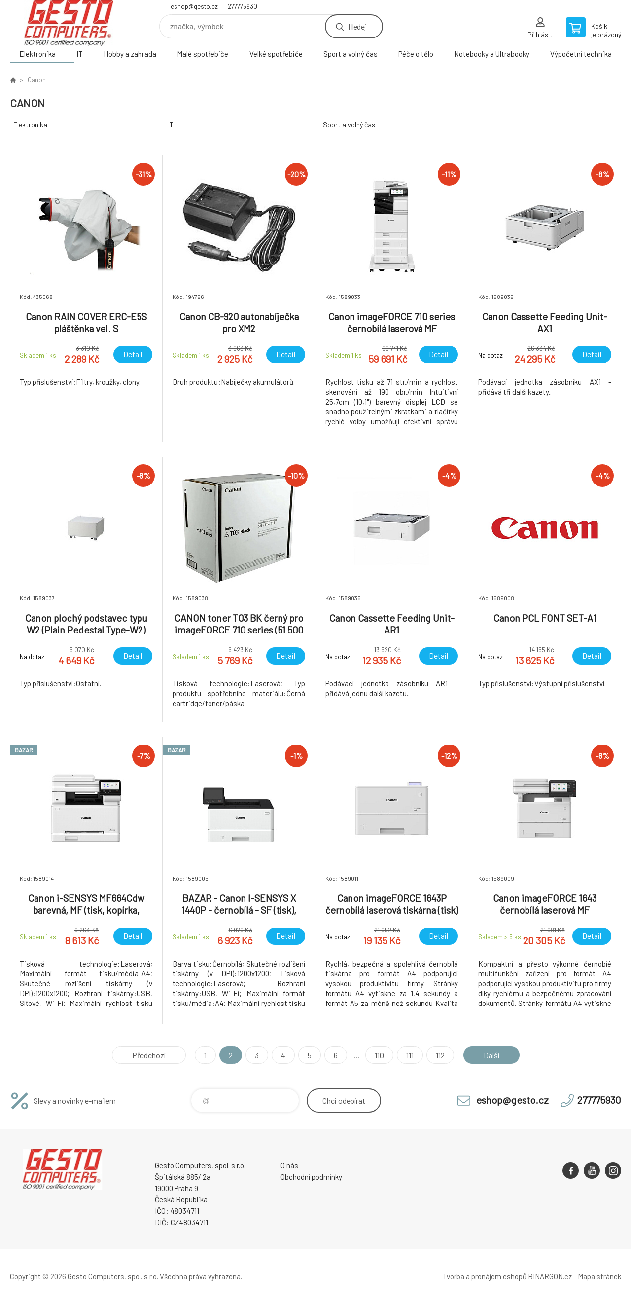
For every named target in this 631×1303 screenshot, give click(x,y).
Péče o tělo (415, 53)
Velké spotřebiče (276, 53)
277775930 (242, 6)
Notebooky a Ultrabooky (491, 53)
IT (79, 53)
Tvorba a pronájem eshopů (484, 1276)
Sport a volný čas (350, 53)
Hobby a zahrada (130, 53)
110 (379, 1055)
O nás (289, 1165)
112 (440, 1055)
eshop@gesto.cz (194, 6)
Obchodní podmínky (311, 1176)
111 (410, 1055)
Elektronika (37, 53)
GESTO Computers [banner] (69, 23)
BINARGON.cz (550, 1276)
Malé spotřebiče (202, 53)
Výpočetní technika (581, 53)
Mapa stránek (599, 1276)
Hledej (357, 26)
